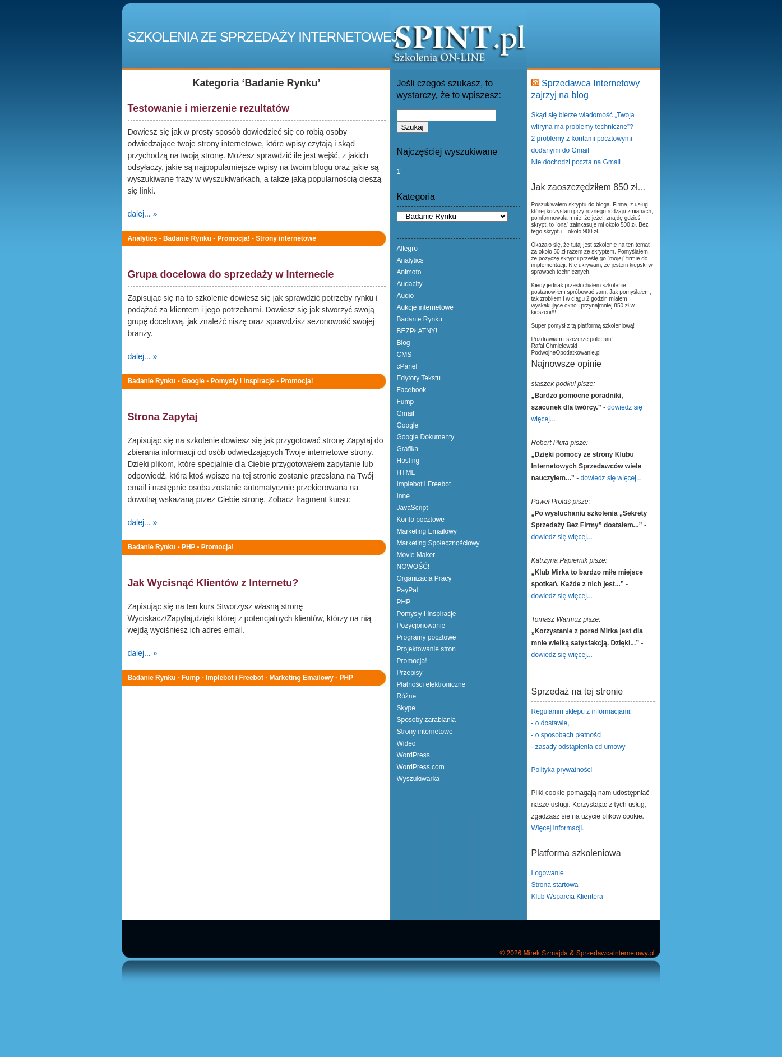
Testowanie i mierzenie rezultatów (209, 108)
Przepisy (410, 673)
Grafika (408, 449)
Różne (407, 696)
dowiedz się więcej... (611, 478)
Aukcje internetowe (425, 307)
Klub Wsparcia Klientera (567, 896)
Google (193, 381)
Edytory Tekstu (419, 378)
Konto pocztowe (421, 519)
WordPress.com (421, 767)
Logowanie (547, 873)
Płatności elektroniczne (431, 684)
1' (399, 172)
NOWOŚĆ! (413, 567)
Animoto (409, 272)
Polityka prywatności (562, 770)
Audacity (410, 284)
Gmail (405, 413)
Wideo (406, 743)
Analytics (143, 238)
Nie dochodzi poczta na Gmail (576, 162)
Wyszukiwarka (418, 779)
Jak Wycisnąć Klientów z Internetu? (213, 583)
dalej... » (143, 213)
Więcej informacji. (557, 828)
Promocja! (233, 238)
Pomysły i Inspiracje (243, 381)
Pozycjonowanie (421, 625)
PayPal (407, 590)
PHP (188, 547)
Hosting (408, 461)
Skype (406, 708)
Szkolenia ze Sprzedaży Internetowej (263, 36)
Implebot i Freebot (234, 678)
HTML (406, 472)
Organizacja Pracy (424, 578)
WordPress (413, 755)
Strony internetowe (286, 238)
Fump (191, 678)
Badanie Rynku (187, 238)
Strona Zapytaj (163, 416)
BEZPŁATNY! (417, 331)
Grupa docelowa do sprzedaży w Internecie (231, 274)
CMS (404, 355)
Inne (403, 496)
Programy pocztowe (426, 637)
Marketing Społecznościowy (438, 543)
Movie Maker (416, 555)
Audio (405, 296)
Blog (403, 343)
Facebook (412, 390)
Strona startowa (555, 885)
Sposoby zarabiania (426, 720)
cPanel (407, 366)
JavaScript (412, 508)
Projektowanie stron (426, 649)
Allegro (407, 248)
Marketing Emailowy (302, 678)
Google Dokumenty (426, 437)
